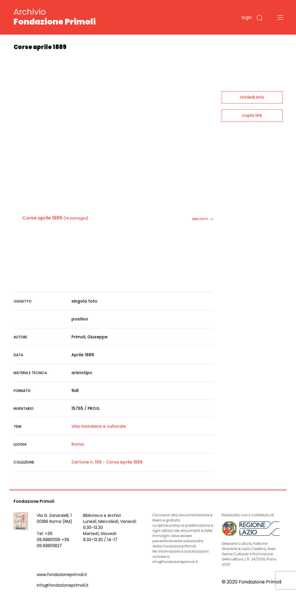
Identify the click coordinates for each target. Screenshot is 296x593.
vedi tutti (202, 219)
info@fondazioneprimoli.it (62, 585)
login (246, 17)
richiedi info (252, 97)
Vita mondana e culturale (98, 426)
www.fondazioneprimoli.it (62, 574)
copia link (252, 115)
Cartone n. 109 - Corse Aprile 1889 (107, 462)
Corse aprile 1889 (42, 218)
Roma (77, 444)
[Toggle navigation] (280, 17)
